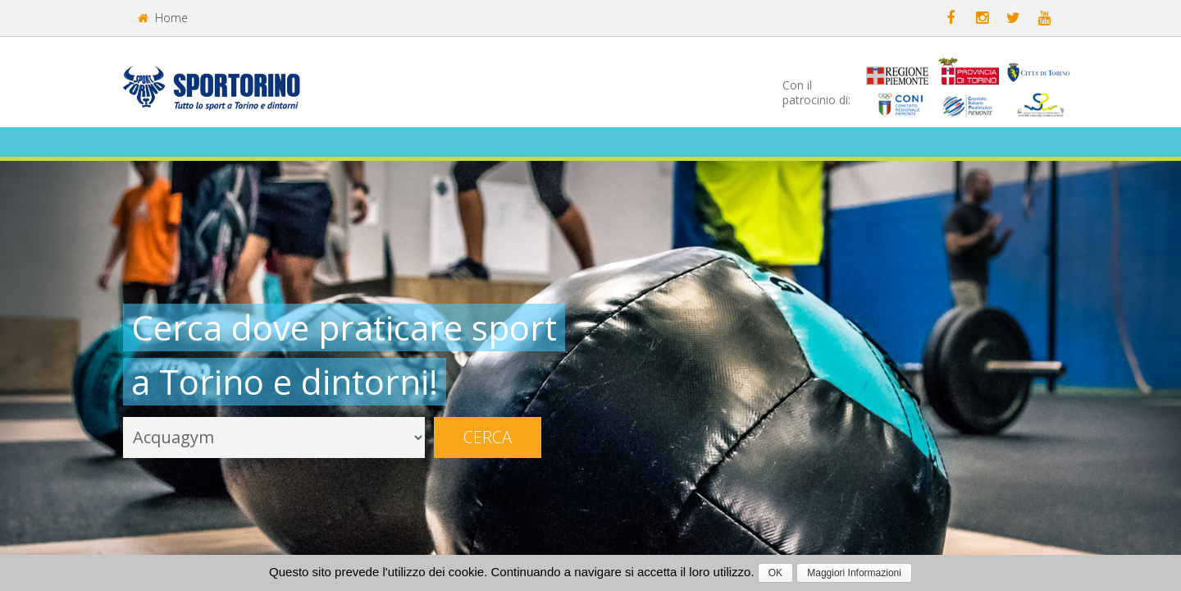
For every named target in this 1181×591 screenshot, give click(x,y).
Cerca (487, 437)
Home (163, 17)
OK (775, 573)
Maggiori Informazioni (854, 573)
